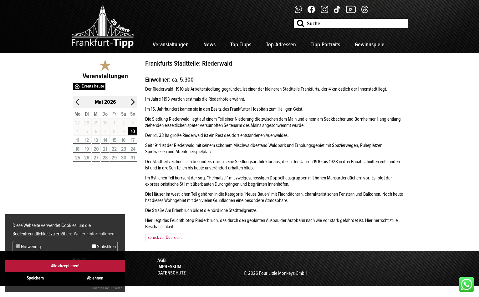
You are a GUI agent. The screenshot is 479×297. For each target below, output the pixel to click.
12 (87, 140)
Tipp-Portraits (325, 44)
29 (114, 158)
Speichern (35, 278)
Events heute (93, 86)
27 (96, 158)
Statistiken (104, 247)
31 (133, 158)
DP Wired (116, 288)
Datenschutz (171, 273)
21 (105, 149)
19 (87, 149)
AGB (161, 260)
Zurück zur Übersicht (165, 237)
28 (105, 158)
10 (133, 131)
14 (105, 140)
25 (77, 158)
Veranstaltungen (171, 44)
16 (123, 140)
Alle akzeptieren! (65, 266)
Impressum (169, 267)
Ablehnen (95, 278)
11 (77, 140)
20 (96, 149)
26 (86, 158)
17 (133, 140)
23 (123, 149)
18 (77, 149)
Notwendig (28, 247)
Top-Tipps (240, 44)
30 (123, 158)
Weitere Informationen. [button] (94, 234)
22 (114, 149)
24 (132, 149)
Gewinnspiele (370, 44)
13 (96, 140)
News (209, 44)
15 (114, 140)
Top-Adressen (281, 44)
